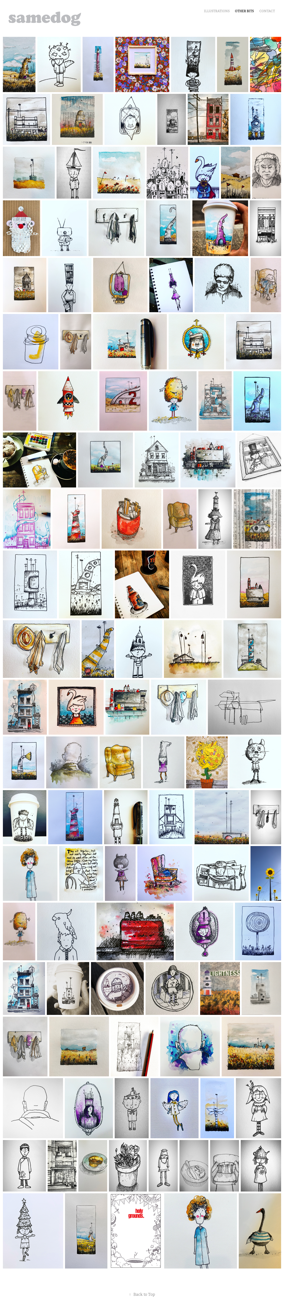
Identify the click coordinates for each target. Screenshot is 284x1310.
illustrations (217, 11)
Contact (267, 11)
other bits (244, 11)
